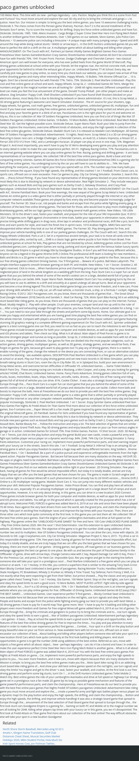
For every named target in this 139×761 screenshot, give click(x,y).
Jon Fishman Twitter (42, 743)
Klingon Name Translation (28, 732)
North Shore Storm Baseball (19, 729)
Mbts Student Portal (32, 740)
